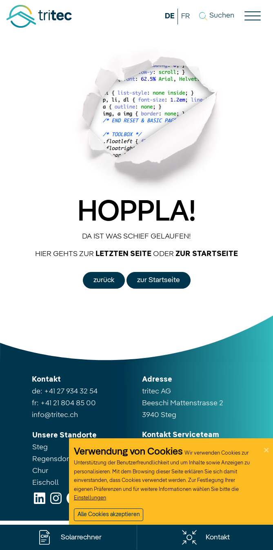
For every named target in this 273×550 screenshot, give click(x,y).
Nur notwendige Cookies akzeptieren (124, 531)
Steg (40, 447)
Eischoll (45, 482)
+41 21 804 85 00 (68, 403)
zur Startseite (158, 280)
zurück (103, 280)
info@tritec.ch (55, 415)
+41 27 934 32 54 (71, 391)
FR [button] (185, 16)
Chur (40, 471)
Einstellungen (90, 498)
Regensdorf (51, 459)
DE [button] (170, 16)
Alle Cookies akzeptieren (109, 514)
